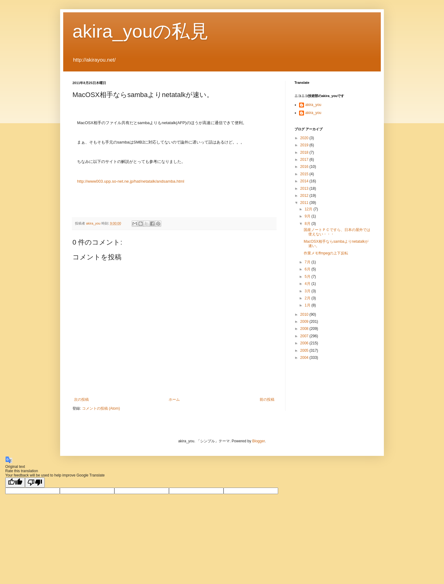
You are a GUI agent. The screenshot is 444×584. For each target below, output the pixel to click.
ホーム (174, 399)
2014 (305, 181)
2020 (305, 138)
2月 (308, 298)
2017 (305, 159)
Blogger (258, 441)
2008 (305, 328)
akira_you (313, 105)
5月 (308, 276)
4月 (308, 284)
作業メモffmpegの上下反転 (326, 253)
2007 (305, 336)
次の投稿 (81, 399)
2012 (305, 195)
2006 (305, 343)
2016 (305, 166)
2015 (305, 174)
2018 (305, 152)
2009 (305, 321)
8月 (308, 223)
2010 (305, 314)
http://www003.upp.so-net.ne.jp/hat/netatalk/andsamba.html (130, 181)
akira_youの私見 (140, 31)
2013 (305, 188)
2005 (305, 350)
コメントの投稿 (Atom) (101, 408)
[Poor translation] (35, 482)
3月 (308, 291)
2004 (305, 357)
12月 (309, 209)
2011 (305, 203)
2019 (305, 145)
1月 (308, 305)
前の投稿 (267, 399)
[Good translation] (15, 482)
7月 (308, 262)
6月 (308, 269)
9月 (308, 216)
